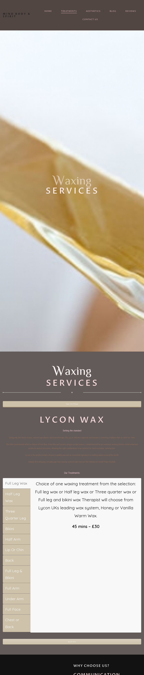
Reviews (130, 11)
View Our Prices (72, 404)
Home (48, 11)
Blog (113, 11)
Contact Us (90, 19)
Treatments (69, 11)
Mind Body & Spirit (17, 15)
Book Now (72, 641)
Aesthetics (93, 11)
